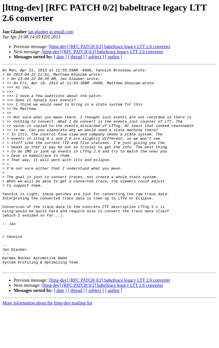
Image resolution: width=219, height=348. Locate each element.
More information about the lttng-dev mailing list (47, 343)
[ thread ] (76, 56)
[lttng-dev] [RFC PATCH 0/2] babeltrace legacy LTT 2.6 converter (109, 46)
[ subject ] (95, 56)
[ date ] (60, 56)
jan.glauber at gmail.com (50, 31)
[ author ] (113, 56)
